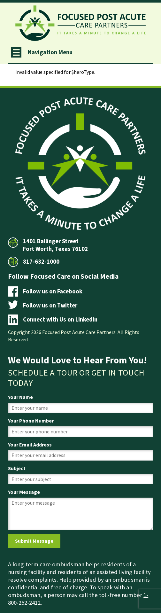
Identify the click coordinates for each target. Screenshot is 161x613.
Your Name (20, 397)
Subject (17, 468)
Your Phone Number (31, 420)
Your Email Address (30, 444)
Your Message (24, 492)
